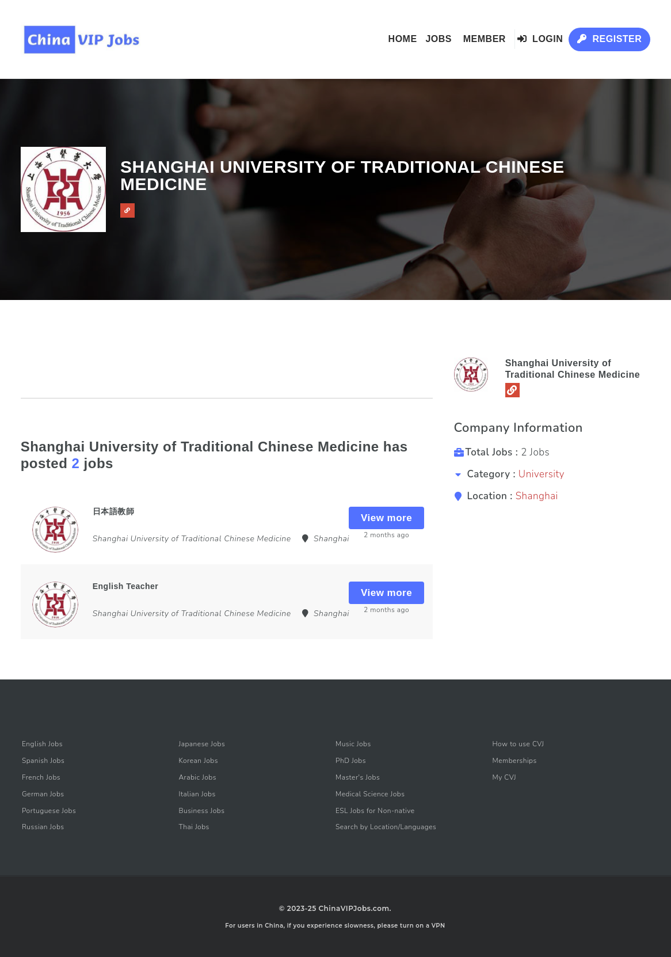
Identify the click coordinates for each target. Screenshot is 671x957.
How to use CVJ (518, 744)
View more (386, 517)
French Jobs (41, 777)
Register (609, 39)
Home (402, 39)
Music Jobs (353, 744)
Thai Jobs (193, 826)
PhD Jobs (351, 760)
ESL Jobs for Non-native (375, 810)
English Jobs (42, 744)
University (541, 474)
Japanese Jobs (201, 744)
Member (484, 39)
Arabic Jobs (197, 777)
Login (540, 39)
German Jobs (43, 794)
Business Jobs (201, 810)
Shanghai (537, 496)
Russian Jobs (43, 826)
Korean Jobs (198, 760)
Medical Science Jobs (370, 794)
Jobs (438, 39)
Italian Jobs (196, 794)
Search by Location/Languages (386, 826)
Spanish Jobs (43, 760)
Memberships (515, 760)
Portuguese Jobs (49, 810)
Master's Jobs (358, 777)
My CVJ (504, 777)
